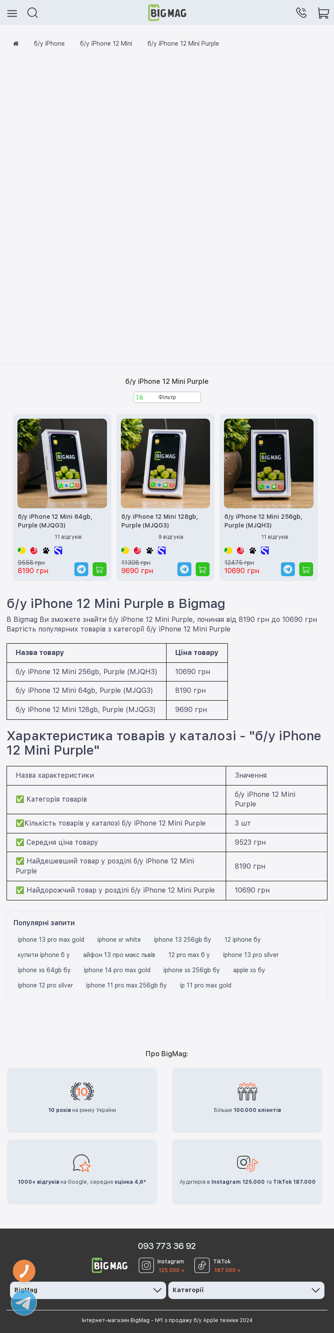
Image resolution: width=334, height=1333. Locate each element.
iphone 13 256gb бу (182, 939)
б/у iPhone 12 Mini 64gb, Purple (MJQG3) (55, 521)
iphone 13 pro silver (251, 954)
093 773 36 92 (167, 1246)
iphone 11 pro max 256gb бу (126, 985)
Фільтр (156, 397)
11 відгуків (68, 537)
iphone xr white (119, 939)
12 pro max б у (189, 954)
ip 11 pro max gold (205, 985)
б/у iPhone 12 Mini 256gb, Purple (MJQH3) (263, 521)
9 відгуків (171, 537)
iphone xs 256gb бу (192, 970)
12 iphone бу (242, 939)
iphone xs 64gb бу (44, 970)
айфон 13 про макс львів (119, 954)
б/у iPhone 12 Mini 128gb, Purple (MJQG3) (159, 521)
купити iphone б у (44, 954)
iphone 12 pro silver (45, 985)
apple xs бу (249, 970)
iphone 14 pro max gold (117, 970)
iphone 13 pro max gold (51, 939)
